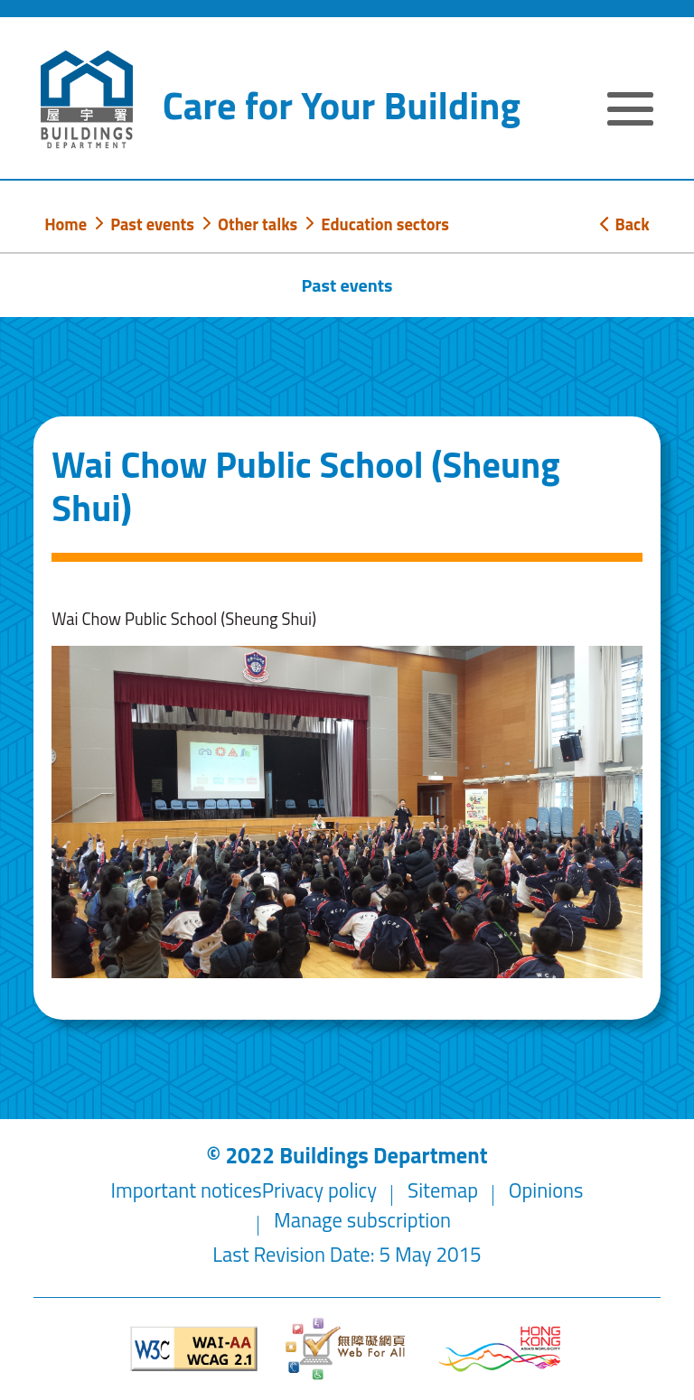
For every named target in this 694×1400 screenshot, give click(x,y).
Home (65, 224)
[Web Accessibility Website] (347, 1349)
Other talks (257, 224)
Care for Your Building (341, 105)
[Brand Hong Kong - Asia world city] (500, 1349)
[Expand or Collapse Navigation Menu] (630, 111)
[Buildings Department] (87, 99)
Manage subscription (362, 1220)
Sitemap (443, 1190)
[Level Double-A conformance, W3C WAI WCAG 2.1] (194, 1349)
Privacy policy (319, 1190)
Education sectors (385, 224)
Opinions (546, 1190)
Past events (152, 224)
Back (624, 224)
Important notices (186, 1190)
